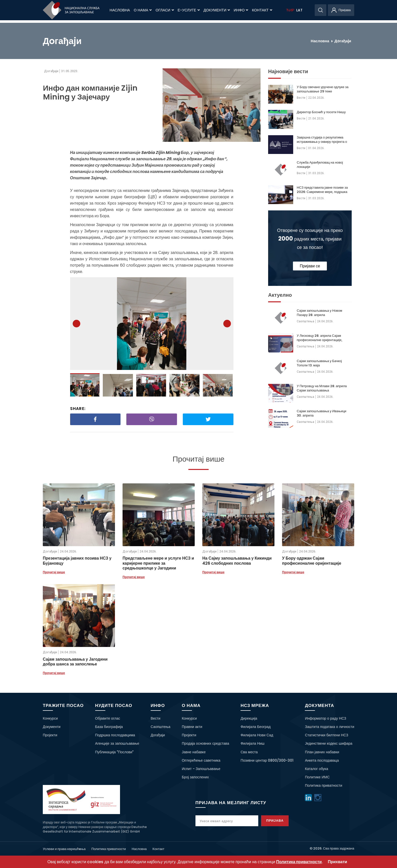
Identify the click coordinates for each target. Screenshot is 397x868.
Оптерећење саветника (201, 760)
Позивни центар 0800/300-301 (267, 760)
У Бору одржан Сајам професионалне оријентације (311, 560)
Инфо (241, 10)
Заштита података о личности (329, 726)
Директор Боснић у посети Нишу (321, 112)
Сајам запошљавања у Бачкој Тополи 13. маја (319, 363)
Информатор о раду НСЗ (325, 718)
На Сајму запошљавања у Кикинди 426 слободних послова (237, 560)
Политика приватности (323, 785)
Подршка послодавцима (115, 735)
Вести (301, 98)
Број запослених (195, 777)
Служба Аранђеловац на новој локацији (320, 164)
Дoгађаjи (342, 41)
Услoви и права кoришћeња (64, 848)
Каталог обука (316, 768)
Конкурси (50, 718)
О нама (143, 10)
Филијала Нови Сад (257, 735)
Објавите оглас (107, 718)
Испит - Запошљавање (201, 768)
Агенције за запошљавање (117, 743)
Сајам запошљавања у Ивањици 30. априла (321, 413)
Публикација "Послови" (114, 752)
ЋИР (290, 10)
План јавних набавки (322, 752)
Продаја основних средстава (205, 743)
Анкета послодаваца (322, 760)
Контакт (262, 10)
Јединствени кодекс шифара (328, 743)
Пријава (280, 820)
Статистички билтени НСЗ (326, 735)
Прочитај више (54, 572)
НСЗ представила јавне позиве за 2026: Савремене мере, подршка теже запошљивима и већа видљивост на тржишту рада (322, 189)
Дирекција (249, 718)
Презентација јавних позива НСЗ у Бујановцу (77, 560)
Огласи (164, 10)
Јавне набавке (194, 752)
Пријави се (310, 266)
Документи (217, 10)
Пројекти (50, 735)
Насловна (120, 10)
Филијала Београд (256, 726)
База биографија (109, 726)
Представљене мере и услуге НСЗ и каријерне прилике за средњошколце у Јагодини (158, 563)
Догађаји (158, 735)
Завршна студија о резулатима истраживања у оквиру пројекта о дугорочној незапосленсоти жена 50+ (322, 139)
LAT (299, 10)
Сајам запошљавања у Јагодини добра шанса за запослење (75, 661)
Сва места (249, 752)
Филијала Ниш (252, 743)
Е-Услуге (189, 10)
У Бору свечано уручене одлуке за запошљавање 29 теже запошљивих (322, 89)
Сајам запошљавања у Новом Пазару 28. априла (319, 312)
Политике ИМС (317, 777)
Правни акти (192, 726)
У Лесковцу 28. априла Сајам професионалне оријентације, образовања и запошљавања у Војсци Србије (320, 337)
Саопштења (305, 321)
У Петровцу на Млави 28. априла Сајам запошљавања (322, 388)
